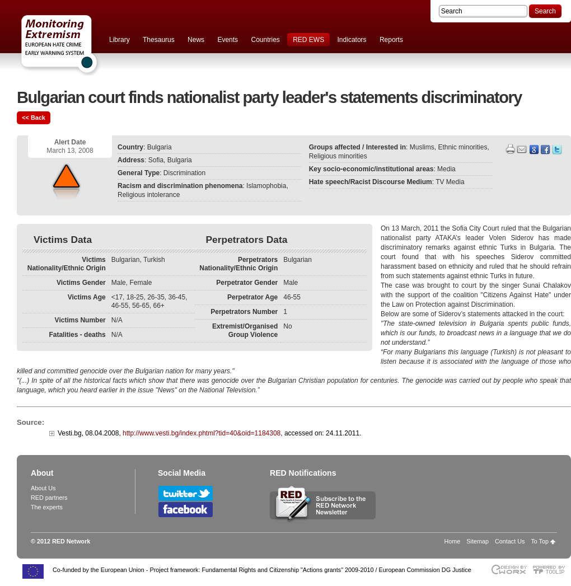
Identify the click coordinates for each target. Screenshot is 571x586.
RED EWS (308, 40)
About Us (43, 488)
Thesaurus (159, 40)
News (196, 40)
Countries (265, 40)
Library (119, 40)
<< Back (33, 117)
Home (452, 541)
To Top (540, 541)
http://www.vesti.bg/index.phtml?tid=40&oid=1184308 (201, 433)
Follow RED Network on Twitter (185, 493)
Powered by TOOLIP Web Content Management (551, 569)
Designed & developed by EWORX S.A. (508, 569)
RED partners (49, 497)
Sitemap (477, 541)
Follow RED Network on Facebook (185, 509)
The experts (47, 507)
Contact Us (510, 541)
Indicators (352, 40)
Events (227, 40)
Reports (391, 40)
